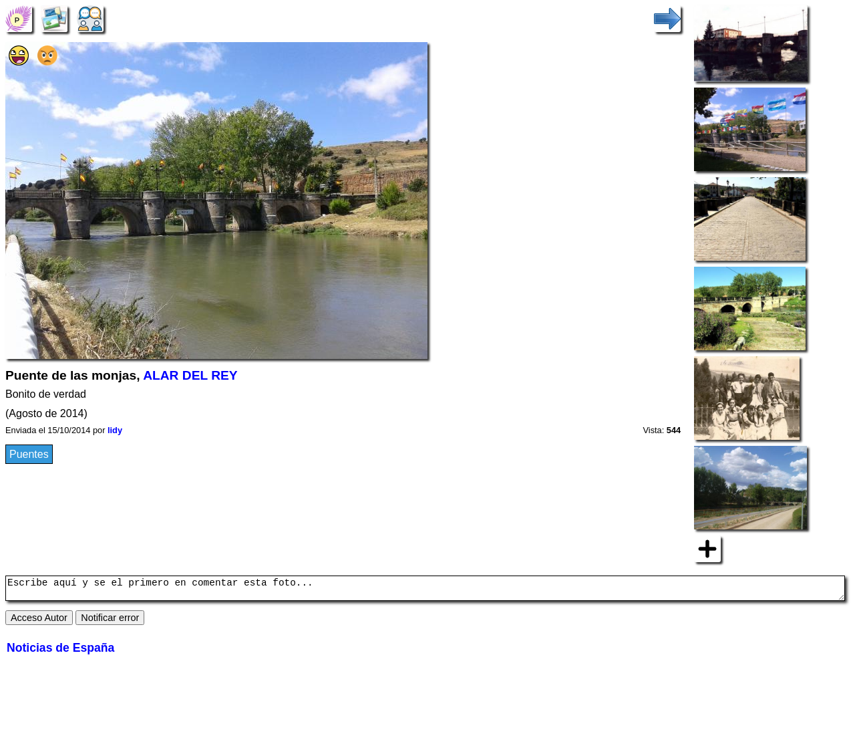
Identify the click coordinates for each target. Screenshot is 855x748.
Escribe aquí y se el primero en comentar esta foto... (425, 590)
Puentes (29, 454)
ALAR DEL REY (190, 375)
